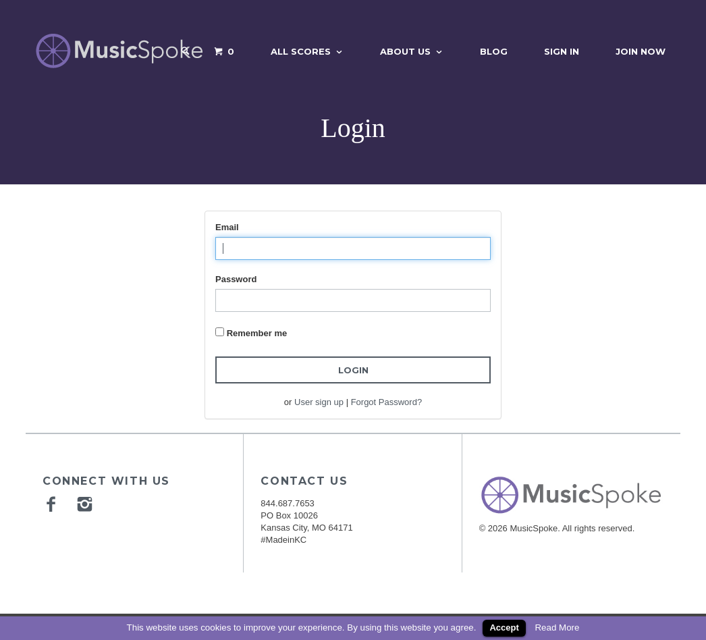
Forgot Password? (387, 402)
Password (235, 279)
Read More (557, 627)
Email (227, 227)
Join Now (641, 51)
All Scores (301, 51)
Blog (494, 51)
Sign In (561, 51)
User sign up (319, 402)
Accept (503, 627)
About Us (405, 51)
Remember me (257, 333)
